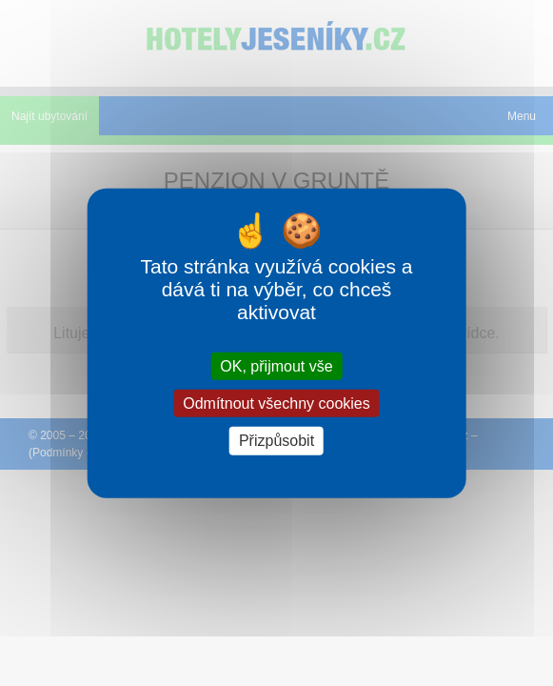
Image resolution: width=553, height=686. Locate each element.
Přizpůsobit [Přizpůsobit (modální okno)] (276, 441)
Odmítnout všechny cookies (276, 403)
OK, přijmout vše (276, 366)
